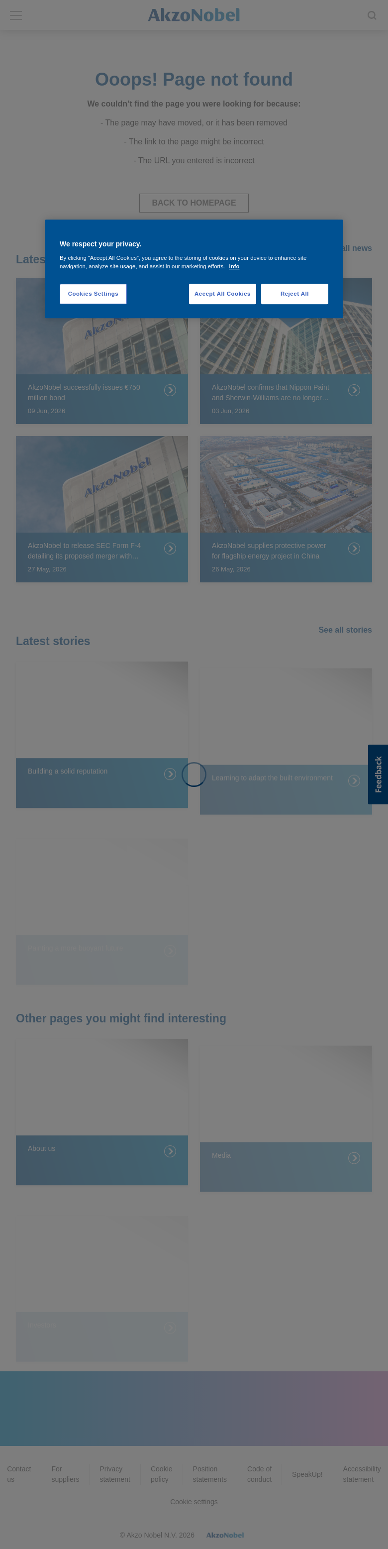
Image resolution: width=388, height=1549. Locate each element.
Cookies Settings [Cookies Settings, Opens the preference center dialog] (93, 294)
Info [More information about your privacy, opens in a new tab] (234, 267)
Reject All (295, 294)
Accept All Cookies (222, 294)
